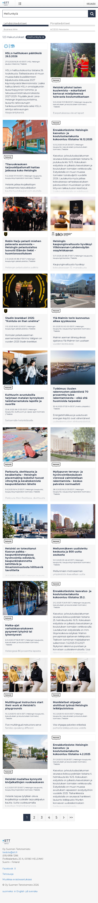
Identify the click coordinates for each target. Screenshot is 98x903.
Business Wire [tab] (11, 29)
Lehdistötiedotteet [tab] (15, 23)
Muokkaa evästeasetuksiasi (17, 879)
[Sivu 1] (27, 817)
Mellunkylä (35, 37)
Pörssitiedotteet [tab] (60, 23)
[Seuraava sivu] (63, 817)
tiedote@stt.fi (9, 852)
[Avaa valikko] (20, 3)
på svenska (31, 891)
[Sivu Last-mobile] (71, 817)
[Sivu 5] (56, 817)
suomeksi (7, 891)
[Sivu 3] (41, 817)
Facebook (7, 868)
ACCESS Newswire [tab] (59, 29)
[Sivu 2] (34, 817)
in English (19, 891)
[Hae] (45, 13)
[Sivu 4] (49, 817)
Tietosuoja (7, 874)
